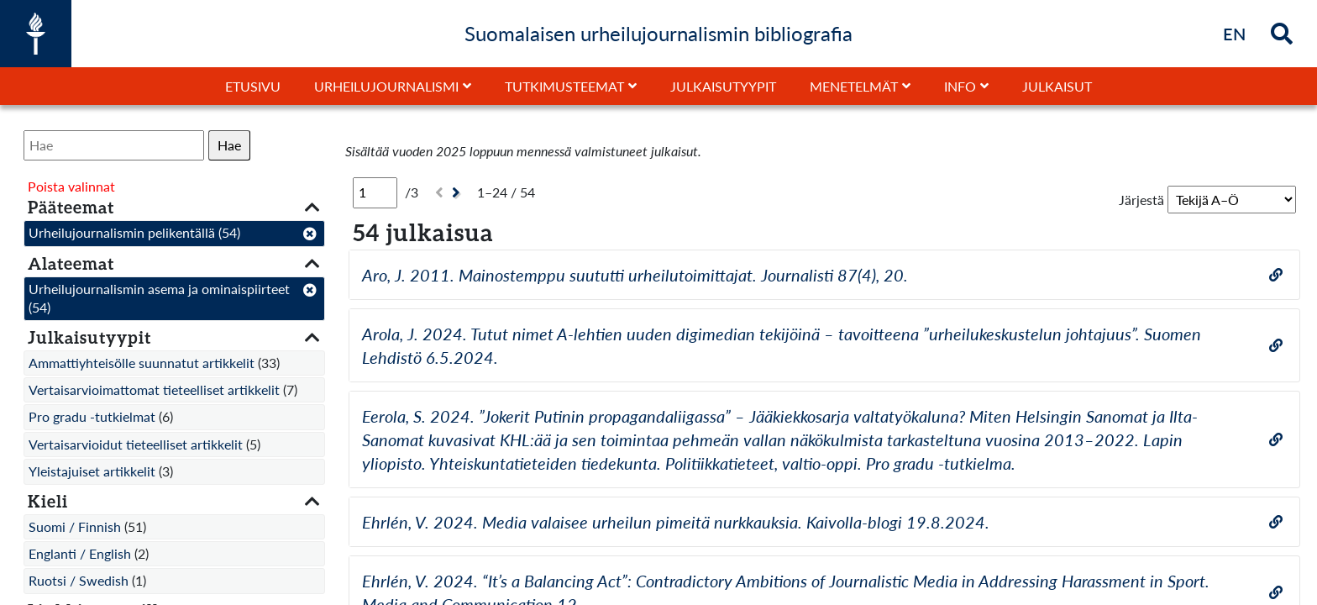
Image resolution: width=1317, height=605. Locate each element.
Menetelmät (854, 86)
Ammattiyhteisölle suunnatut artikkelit (141, 363)
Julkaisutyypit (723, 86)
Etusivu (253, 86)
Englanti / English (80, 553)
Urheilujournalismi (386, 86)
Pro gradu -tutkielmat (92, 416)
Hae (229, 145)
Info (960, 86)
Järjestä (1141, 200)
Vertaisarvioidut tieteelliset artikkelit (136, 444)
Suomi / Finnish (75, 526)
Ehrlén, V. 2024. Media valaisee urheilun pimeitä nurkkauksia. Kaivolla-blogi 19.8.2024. (675, 522)
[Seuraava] (458, 193)
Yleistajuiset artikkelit (92, 471)
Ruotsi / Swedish (79, 580)
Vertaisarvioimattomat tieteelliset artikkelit (154, 389)
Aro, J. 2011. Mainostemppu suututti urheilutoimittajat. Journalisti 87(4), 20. (635, 275)
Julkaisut (1057, 86)
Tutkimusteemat (564, 86)
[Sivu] (375, 192)
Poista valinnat (71, 186)
